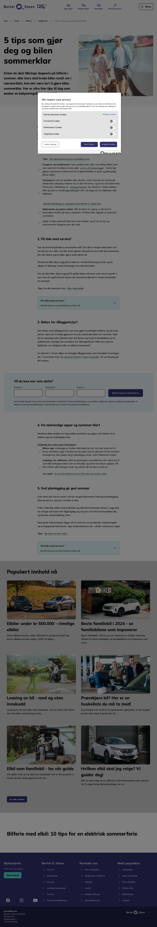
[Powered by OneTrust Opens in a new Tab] (110, 152)
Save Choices (89, 144)
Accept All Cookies (108, 144)
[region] (79, 123)
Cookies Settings (50, 144)
